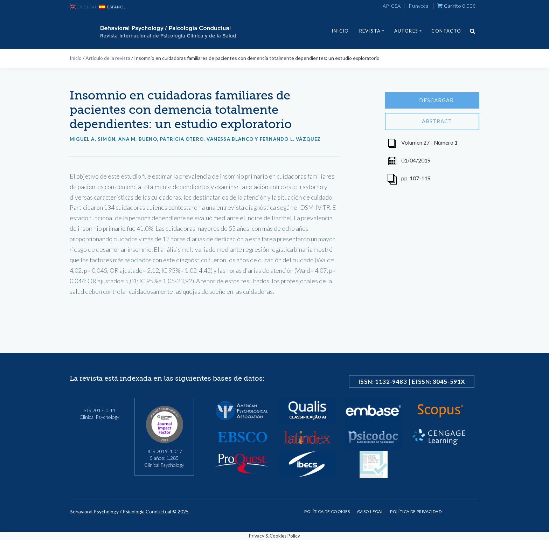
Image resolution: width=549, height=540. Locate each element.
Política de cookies (327, 511)
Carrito (456, 6)
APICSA (392, 6)
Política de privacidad (416, 511)
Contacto (446, 31)
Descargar (432, 100)
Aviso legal (370, 511)
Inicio (340, 31)
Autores (406, 31)
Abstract (432, 121)
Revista (370, 31)
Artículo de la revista (107, 58)
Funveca (418, 6)
